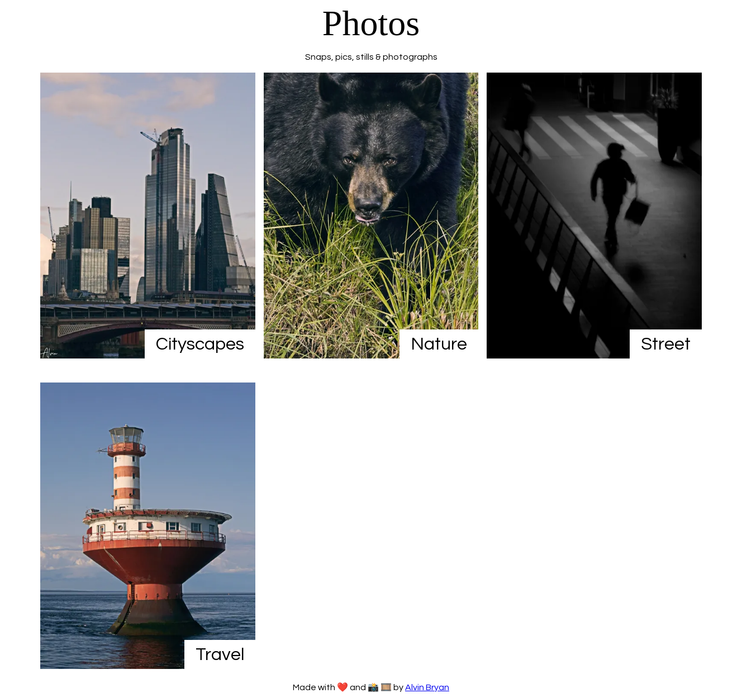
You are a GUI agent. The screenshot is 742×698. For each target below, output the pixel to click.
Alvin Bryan (427, 687)
